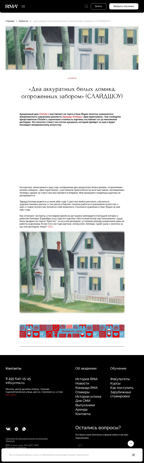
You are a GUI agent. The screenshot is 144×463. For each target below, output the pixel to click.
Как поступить (121, 388)
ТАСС (50, 226)
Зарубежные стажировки (120, 394)
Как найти (11, 394)
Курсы (115, 383)
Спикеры (82, 392)
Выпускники (85, 405)
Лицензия (10, 441)
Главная (10, 21)
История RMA (86, 379)
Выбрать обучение (124, 6)
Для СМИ (82, 401)
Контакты (83, 414)
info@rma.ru (15, 383)
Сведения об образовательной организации (27, 438)
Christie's (44, 114)
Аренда (81, 409)
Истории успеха (88, 397)
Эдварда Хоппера (72, 116)
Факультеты (120, 379)
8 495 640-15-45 (18, 378)
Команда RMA (86, 388)
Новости (23, 21)
